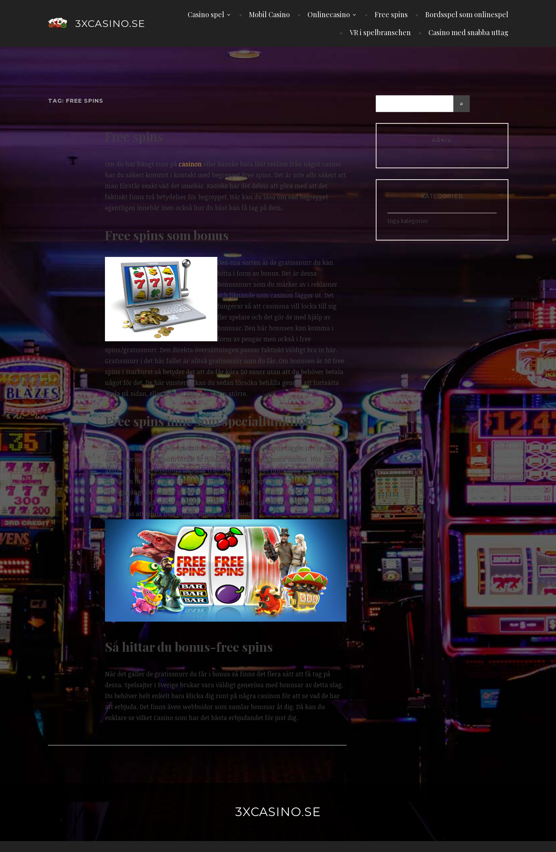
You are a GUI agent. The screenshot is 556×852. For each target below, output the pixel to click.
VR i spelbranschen (380, 32)
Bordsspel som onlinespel (466, 14)
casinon (190, 164)
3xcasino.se (110, 23)
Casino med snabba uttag (468, 32)
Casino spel (206, 14)
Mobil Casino (269, 14)
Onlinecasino (328, 14)
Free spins (391, 14)
